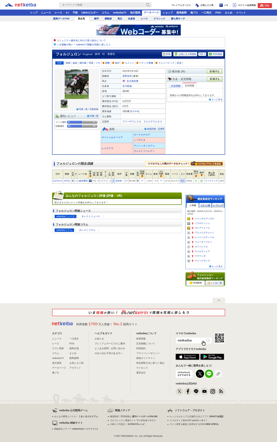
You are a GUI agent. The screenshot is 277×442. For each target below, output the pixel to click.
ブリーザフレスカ (131, 121)
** (142, 181)
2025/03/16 (58, 181)
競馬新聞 (181, 12)
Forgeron (88, 54)
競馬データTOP (61, 18)
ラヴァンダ (200, 256)
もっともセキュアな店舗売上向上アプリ (196, 416)
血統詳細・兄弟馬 (155, 129)
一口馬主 (206, 12)
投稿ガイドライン (145, 358)
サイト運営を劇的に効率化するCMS (194, 424)
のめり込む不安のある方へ (109, 353)
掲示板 (83, 63)
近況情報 (189, 85)
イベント (241, 12)
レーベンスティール (204, 237)
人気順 (193, 205)
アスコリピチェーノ (204, 232)
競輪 (264, 5)
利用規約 (141, 348)
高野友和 (127, 76)
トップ (33, 12)
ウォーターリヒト (203, 242)
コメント (128, 63)
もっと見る (217, 99)
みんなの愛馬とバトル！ (76, 416)
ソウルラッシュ (202, 223)
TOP (59, 63)
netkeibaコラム (64, 230)
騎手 (96, 18)
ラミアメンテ (211, 181)
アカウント (75, 367)
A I (67, 12)
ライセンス (142, 367)
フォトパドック (165, 63)
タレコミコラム (87, 230)
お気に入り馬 (76, 363)
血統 (75, 63)
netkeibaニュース (65, 216)
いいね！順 (214, 283)
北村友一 (119, 181)
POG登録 (215, 54)
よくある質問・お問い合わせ (110, 348)
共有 (166, 54)
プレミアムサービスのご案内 (110, 343)
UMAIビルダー (89, 12)
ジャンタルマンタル (204, 218)
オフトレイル (201, 246)
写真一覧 (83, 109)
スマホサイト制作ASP (189, 420)
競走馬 (81, 18)
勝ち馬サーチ (178, 18)
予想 (75, 12)
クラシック (159, 18)
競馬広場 (74, 348)
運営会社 (141, 372)
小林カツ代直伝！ (127, 424)
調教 (106, 63)
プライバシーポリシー (148, 353)
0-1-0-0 (134, 111)
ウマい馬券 (58, 348)
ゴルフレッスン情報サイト (133, 420)
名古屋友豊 (132, 81)
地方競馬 (135, 12)
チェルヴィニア (202, 251)
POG (218, 12)
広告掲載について (145, 343)
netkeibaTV (120, 12)
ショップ (168, 12)
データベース (151, 12)
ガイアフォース (202, 228)
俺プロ (194, 12)
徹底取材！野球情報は (134, 416)
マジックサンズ (202, 260)
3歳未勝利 (83, 181)
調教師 (108, 18)
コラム (105, 12)
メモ (98, 63)
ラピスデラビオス (152, 121)
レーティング (218, 205)
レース (58, 12)
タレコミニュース (90, 216)
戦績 (68, 63)
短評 (116, 63)
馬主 (120, 18)
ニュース (46, 12)
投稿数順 (195, 283)
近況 (179, 63)
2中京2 (67, 181)
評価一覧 (94, 116)
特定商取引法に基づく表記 (150, 363)
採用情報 (141, 338)
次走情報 (175, 86)
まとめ (228, 12)
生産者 (131, 18)
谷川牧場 (127, 86)
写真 (91, 63)
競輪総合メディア (76, 429)
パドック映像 (144, 63)
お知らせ (99, 338)
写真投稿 (94, 109)
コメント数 (205, 205)
